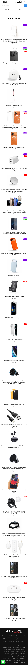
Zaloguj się (16, 2)
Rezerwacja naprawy (16, 645)
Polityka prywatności (8, 639)
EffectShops (22, 647)
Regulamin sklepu (19, 639)
